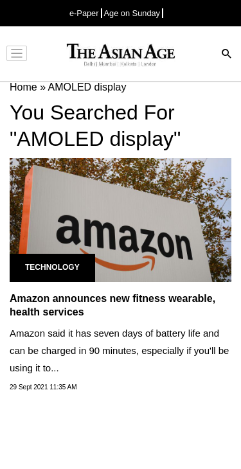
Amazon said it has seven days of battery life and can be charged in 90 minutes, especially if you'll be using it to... (119, 350)
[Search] (227, 55)
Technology (52, 267)
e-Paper (84, 13)
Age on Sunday (132, 13)
